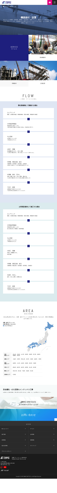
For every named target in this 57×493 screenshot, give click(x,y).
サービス (7, 6)
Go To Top (28, 424)
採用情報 (13, 440)
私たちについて (13, 428)
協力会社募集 (13, 445)
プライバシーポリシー (13, 451)
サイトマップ (42, 445)
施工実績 (13, 434)
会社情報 (42, 434)
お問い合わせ (39, 417)
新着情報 (42, 440)
